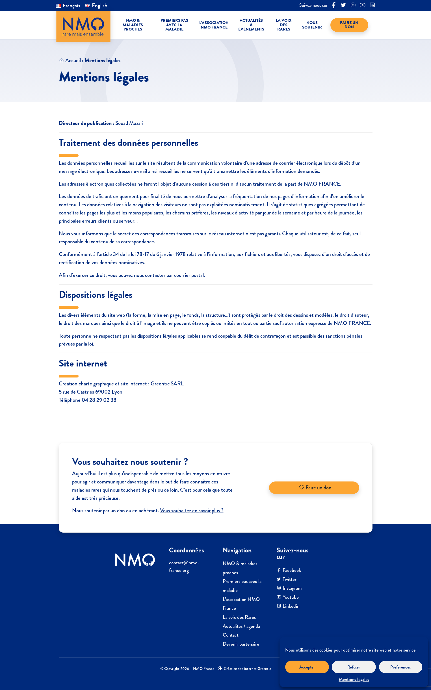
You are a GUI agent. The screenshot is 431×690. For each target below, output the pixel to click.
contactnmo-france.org (184, 566)
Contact (231, 635)
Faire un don (315, 487)
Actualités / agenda (241, 626)
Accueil (73, 60)
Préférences (400, 667)
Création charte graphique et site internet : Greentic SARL (121, 383)
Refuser (353, 667)
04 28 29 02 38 (99, 400)
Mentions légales (354, 679)
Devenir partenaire (241, 644)
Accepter (307, 667)
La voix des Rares (239, 617)
